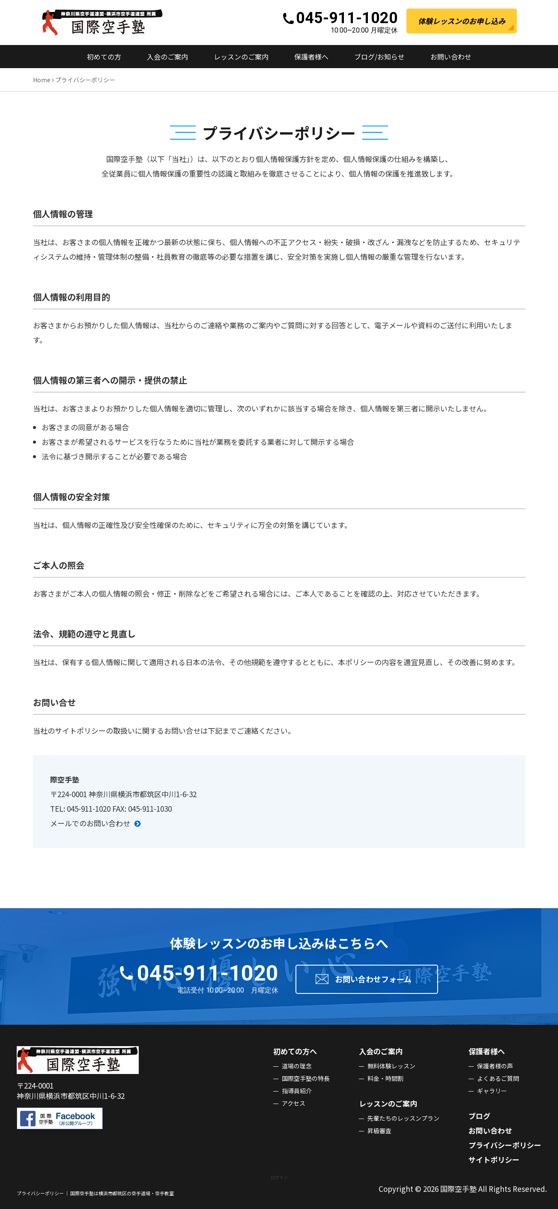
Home (42, 79)
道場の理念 (297, 1066)
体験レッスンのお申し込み (461, 20)
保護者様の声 (495, 1066)
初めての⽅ (104, 56)
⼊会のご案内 (167, 56)
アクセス (293, 1103)
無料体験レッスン (391, 1066)
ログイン (279, 1177)
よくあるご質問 (498, 1078)
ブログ (479, 1115)
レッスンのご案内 (241, 56)
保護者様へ (311, 56)
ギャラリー (492, 1090)
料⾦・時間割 (385, 1078)
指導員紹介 (297, 1090)
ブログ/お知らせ (379, 56)
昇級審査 (379, 1130)
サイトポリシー (493, 1159)
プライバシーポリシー (504, 1145)
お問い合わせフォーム (373, 978)
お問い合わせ (450, 56)
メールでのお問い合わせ (90, 823)
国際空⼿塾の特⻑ (306, 1078)
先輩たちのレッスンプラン (403, 1118)
